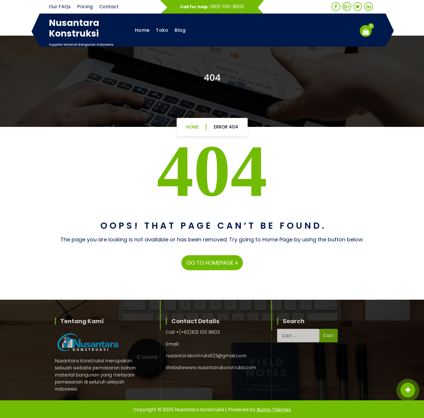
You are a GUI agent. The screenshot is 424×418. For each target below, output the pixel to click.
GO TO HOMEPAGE (212, 262)
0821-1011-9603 (229, 6)
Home (142, 30)
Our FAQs (60, 6)
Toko (162, 30)
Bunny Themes (274, 409)
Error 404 (226, 129)
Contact (109, 6)
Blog (180, 30)
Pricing (85, 6)
